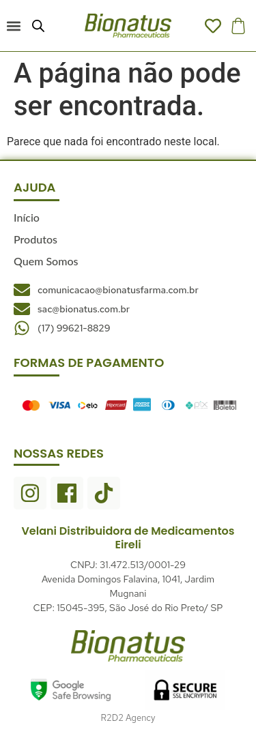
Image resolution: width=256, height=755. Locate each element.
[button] (13, 25)
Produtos (35, 239)
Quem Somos (46, 260)
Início (27, 217)
